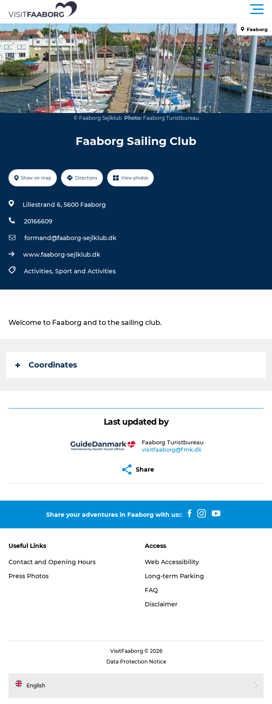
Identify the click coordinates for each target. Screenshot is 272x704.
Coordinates (46, 365)
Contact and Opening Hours (52, 562)
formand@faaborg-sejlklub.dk (70, 238)
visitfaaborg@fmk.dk (172, 449)
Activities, (39, 271)
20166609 (38, 221)
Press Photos (29, 576)
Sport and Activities (85, 271)
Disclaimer (161, 604)
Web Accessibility (172, 562)
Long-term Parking (174, 576)
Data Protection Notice (136, 661)
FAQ (151, 590)
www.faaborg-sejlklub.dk (61, 254)
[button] (174, 9)
